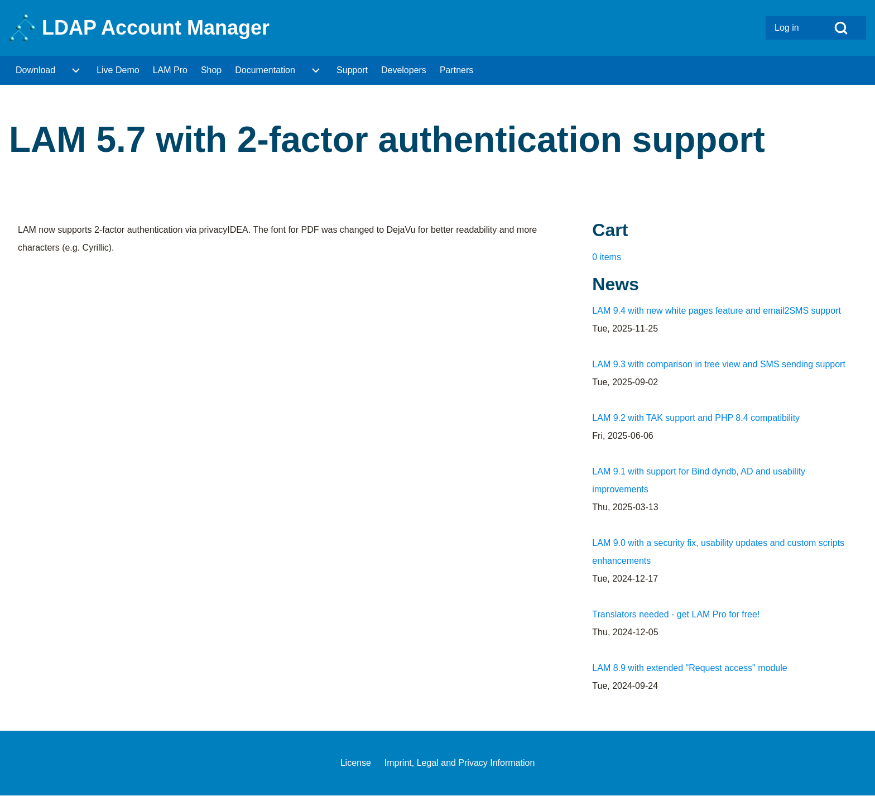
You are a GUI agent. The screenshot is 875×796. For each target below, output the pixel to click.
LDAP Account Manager (156, 27)
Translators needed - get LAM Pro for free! (675, 614)
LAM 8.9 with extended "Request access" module (689, 668)
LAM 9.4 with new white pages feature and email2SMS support (716, 310)
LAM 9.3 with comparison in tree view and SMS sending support (718, 364)
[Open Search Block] (841, 28)
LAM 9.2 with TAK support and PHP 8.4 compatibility (696, 418)
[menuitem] (791, 28)
